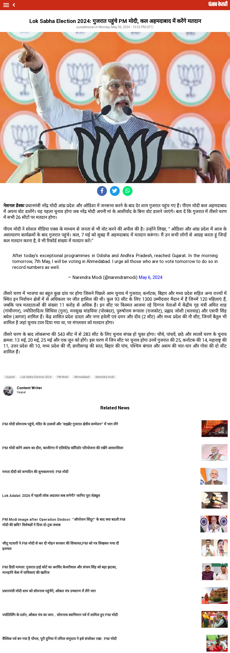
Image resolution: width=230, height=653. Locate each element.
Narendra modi (105, 377)
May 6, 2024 (150, 277)
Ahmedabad (81, 377)
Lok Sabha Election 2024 (36, 377)
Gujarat (10, 377)
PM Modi (63, 377)
